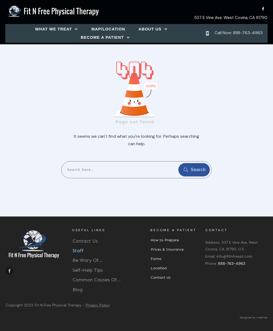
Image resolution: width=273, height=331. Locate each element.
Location (159, 268)
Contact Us (85, 241)
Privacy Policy (98, 305)
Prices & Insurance (167, 249)
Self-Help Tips (88, 270)
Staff (78, 251)
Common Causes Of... (97, 280)
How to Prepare (165, 240)
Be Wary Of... (88, 260)
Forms (156, 259)
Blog (78, 290)
